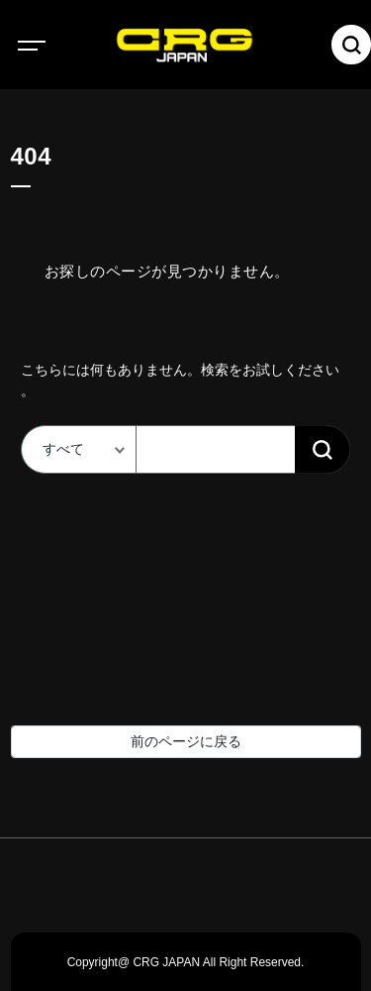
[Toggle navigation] (49, 44)
